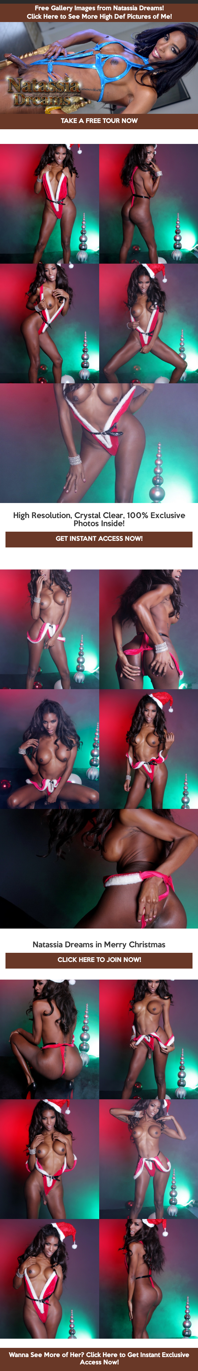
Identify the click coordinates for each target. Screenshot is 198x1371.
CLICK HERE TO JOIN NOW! (99, 960)
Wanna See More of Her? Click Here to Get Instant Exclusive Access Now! (99, 1359)
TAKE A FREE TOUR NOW (99, 121)
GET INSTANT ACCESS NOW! (99, 539)
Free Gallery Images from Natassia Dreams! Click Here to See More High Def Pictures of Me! (99, 13)
